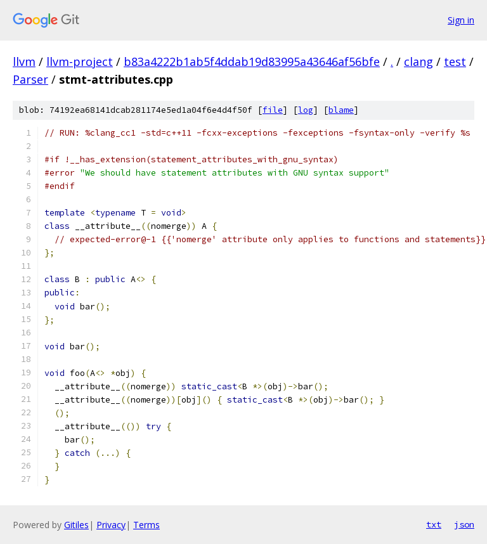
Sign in (461, 20)
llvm (24, 61)
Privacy (111, 525)
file (273, 110)
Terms (146, 525)
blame (341, 110)
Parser (30, 79)
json (464, 524)
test (455, 61)
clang (418, 61)
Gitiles (76, 525)
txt (433, 524)
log (305, 110)
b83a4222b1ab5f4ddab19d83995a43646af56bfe (252, 61)
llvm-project (79, 61)
